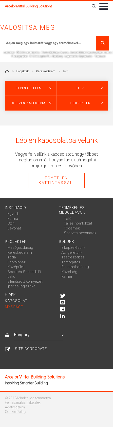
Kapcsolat (16, 301)
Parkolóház (16, 262)
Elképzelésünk (73, 247)
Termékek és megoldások (72, 210)
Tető (67, 218)
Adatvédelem (15, 407)
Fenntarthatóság (75, 267)
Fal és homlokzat (78, 223)
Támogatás (70, 262)
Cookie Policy (15, 412)
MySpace (14, 307)
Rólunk (66, 241)
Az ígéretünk (71, 252)
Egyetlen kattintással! (56, 180)
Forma (12, 218)
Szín (11, 223)
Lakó (11, 276)
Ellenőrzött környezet (24, 281)
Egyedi (13, 213)
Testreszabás (72, 257)
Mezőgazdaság (20, 247)
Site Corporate (31, 349)
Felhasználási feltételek (22, 402)
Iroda (11, 257)
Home (7, 71)
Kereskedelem (45, 71)
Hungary (38, 334)
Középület (15, 267)
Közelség (69, 272)
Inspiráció (15, 207)
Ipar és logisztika (21, 286)
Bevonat (14, 228)
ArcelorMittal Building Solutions (29, 6)
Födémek (72, 228)
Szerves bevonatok (80, 233)
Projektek (22, 71)
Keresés (102, 43)
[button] (30, 88)
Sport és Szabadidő (24, 272)
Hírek (10, 295)
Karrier (66, 276)
